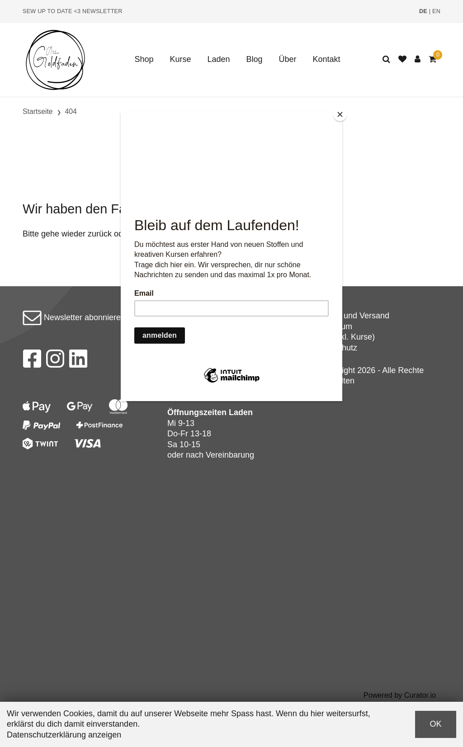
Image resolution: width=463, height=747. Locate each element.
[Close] (340, 114)
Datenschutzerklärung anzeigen (64, 734)
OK (435, 723)
